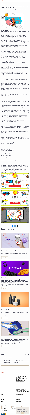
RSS (13, 406)
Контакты (4, 406)
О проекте (2, 396)
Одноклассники (15, 408)
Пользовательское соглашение (20, 382)
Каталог (2, 401)
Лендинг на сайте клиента (7, 143)
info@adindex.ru (5, 410)
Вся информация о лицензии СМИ (20, 380)
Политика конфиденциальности (20, 381)
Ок (22, 412)
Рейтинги (17, 396)
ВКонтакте (4, 408)
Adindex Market (18, 399)
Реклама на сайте (4, 397)
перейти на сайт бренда (24, 88)
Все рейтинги (27, 354)
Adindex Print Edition (19, 397)
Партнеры (2, 399)
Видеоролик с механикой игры (8, 142)
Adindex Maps (18, 401)
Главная (2, 3)
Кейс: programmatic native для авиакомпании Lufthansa (5, 350)
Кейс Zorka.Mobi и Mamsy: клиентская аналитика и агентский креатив (22, 350)
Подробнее (4, 257)
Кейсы (4, 3)
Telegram (24, 406)
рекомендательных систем (20, 411)
